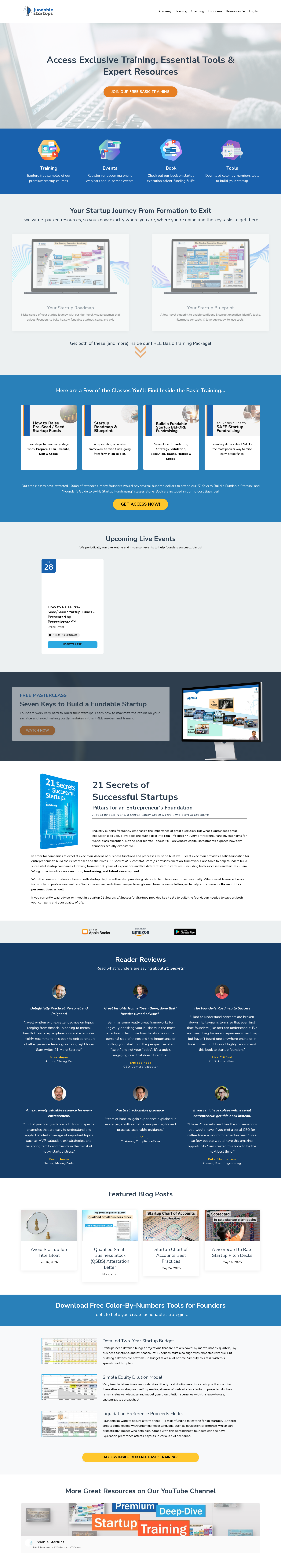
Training (177, 11)
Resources (234, 11)
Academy (160, 11)
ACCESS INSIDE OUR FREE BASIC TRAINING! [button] (141, 1469)
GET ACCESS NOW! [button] (140, 505)
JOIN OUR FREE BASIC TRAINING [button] (140, 92)
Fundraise (212, 11)
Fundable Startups (59, 1556)
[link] (72, 645)
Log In (253, 11)
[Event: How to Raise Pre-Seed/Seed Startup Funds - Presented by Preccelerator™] (73, 607)
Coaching (194, 11)
